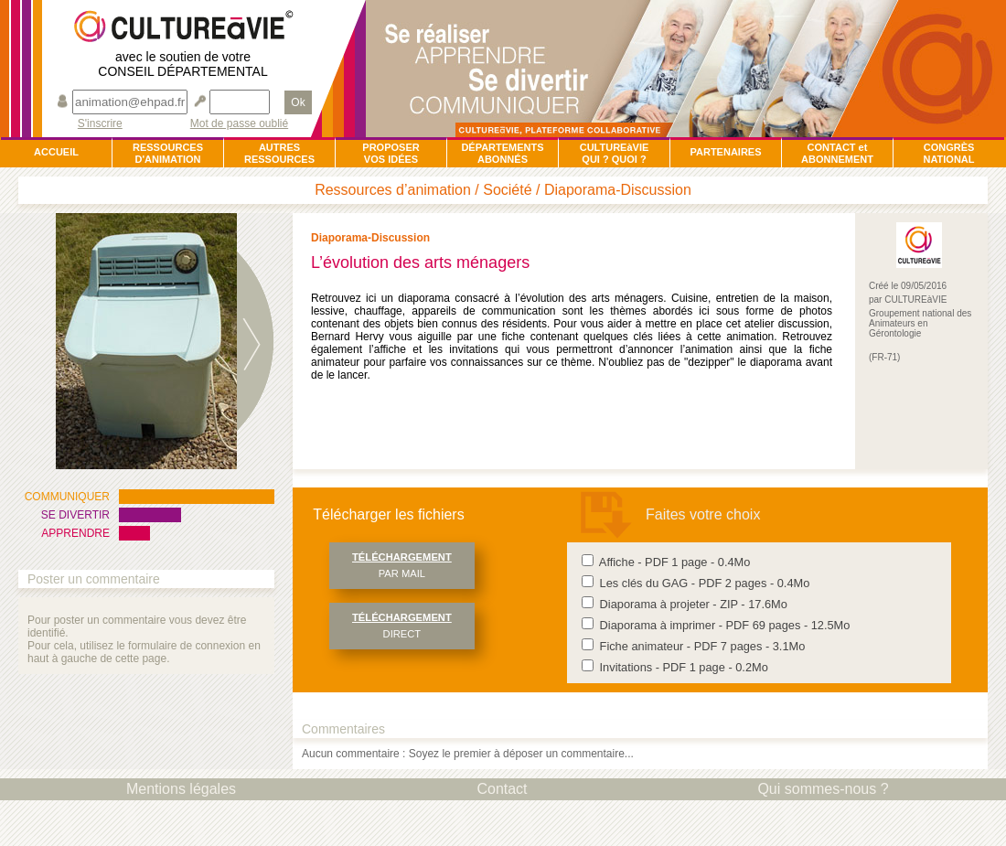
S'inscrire (100, 124)
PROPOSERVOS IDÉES (390, 153)
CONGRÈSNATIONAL (948, 153)
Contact (501, 789)
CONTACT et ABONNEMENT (837, 153)
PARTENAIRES (725, 151)
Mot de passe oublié (239, 124)
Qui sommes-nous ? (822, 789)
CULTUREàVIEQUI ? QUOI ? (614, 153)
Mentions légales (181, 789)
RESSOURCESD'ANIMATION (168, 153)
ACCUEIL (56, 151)
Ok (298, 102)
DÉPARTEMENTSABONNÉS (502, 153)
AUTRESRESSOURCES (279, 153)
